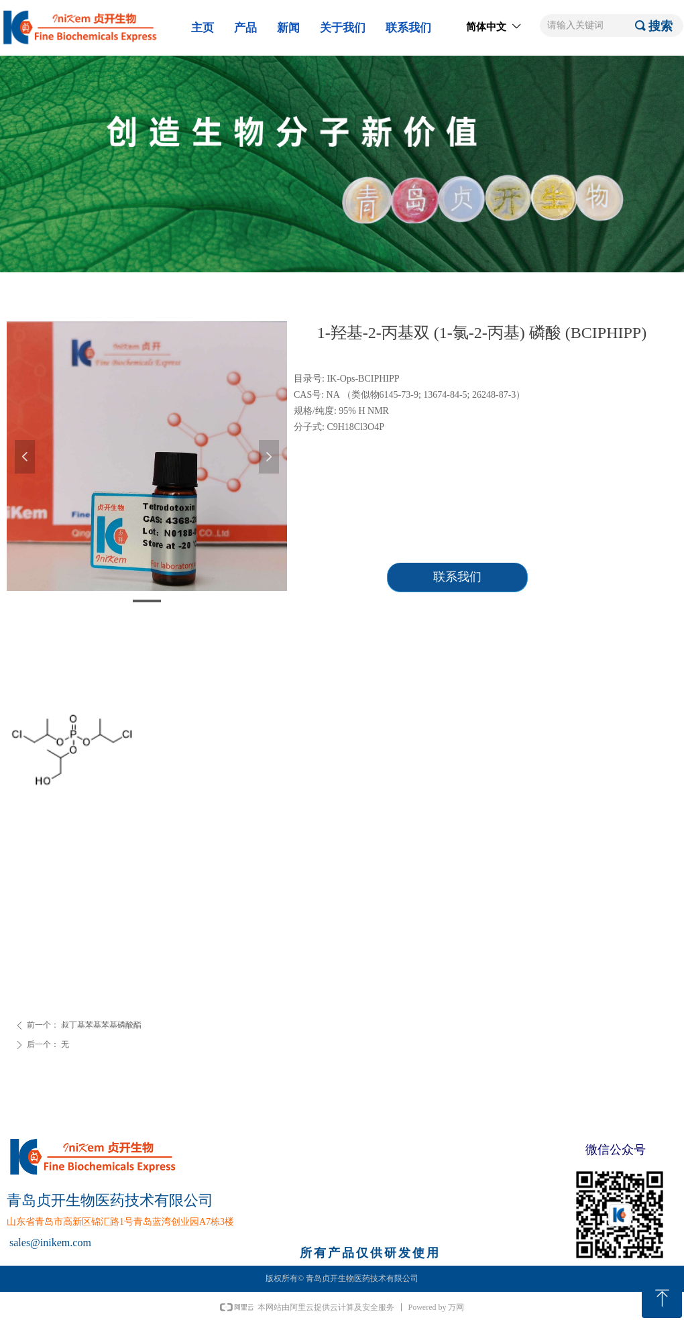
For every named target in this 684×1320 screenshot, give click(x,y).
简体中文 (486, 26)
